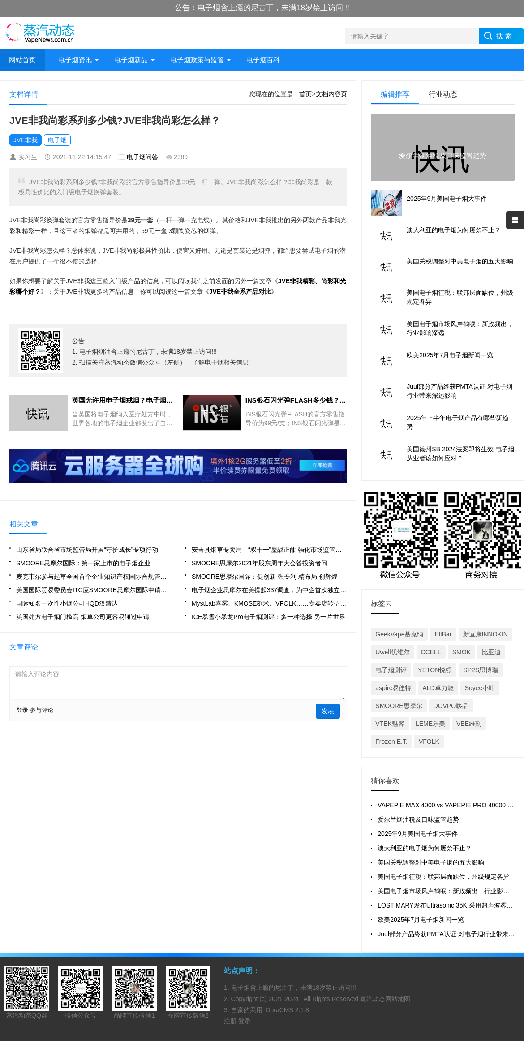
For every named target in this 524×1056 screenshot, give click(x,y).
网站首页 (22, 60)
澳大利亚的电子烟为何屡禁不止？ (425, 848)
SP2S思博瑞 (480, 670)
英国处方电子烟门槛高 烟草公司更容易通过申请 (83, 616)
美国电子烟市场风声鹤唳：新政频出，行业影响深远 (450, 891)
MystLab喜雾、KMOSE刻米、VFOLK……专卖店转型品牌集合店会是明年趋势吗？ (269, 603)
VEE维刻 (468, 723)
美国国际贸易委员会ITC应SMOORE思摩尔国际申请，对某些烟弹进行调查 (94, 590)
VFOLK (429, 741)
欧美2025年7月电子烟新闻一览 (421, 919)
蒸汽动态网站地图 (385, 998)
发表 (328, 711)
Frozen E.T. (391, 741)
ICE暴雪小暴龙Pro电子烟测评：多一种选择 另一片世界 (268, 616)
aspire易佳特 (393, 687)
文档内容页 (331, 94)
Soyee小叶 (480, 687)
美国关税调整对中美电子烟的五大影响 (431, 862)
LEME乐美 (430, 723)
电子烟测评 (391, 670)
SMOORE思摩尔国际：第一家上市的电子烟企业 (83, 563)
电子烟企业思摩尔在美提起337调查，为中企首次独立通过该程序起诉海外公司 (269, 590)
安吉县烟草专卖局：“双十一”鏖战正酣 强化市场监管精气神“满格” (269, 549)
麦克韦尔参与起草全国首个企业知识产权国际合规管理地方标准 (94, 576)
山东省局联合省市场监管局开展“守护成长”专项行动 (87, 549)
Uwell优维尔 (392, 652)
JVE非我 (25, 140)
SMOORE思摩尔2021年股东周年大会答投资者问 (259, 563)
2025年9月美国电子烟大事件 (418, 833)
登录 (22, 710)
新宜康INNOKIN (485, 634)
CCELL (431, 652)
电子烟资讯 (75, 60)
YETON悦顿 (435, 670)
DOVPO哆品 (451, 705)
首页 (305, 94)
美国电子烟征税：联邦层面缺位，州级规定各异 (443, 876)
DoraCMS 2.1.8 (287, 1010)
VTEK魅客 (389, 723)
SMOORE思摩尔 (398, 705)
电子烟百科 (263, 60)
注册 (231, 1021)
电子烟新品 (131, 60)
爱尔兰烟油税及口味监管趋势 (418, 819)
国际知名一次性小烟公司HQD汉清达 (67, 603)
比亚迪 (491, 652)
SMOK (461, 652)
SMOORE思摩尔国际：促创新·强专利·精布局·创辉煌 (265, 576)
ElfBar (442, 634)
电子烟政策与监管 (197, 60)
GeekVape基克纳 (399, 634)
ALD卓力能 (437, 687)
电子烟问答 (142, 157)
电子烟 (57, 140)
